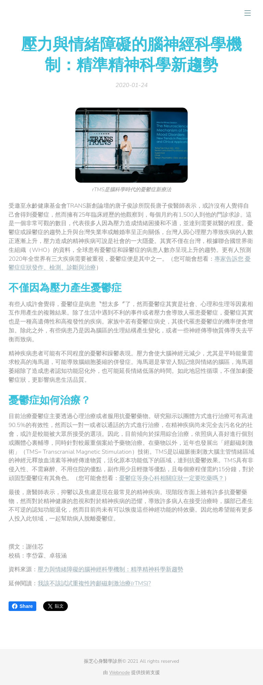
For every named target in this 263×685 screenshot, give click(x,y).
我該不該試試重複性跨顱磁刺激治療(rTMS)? (94, 583)
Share (22, 606)
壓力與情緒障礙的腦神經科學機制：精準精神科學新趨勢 (110, 570)
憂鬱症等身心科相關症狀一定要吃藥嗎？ (171, 478)
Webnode (119, 672)
